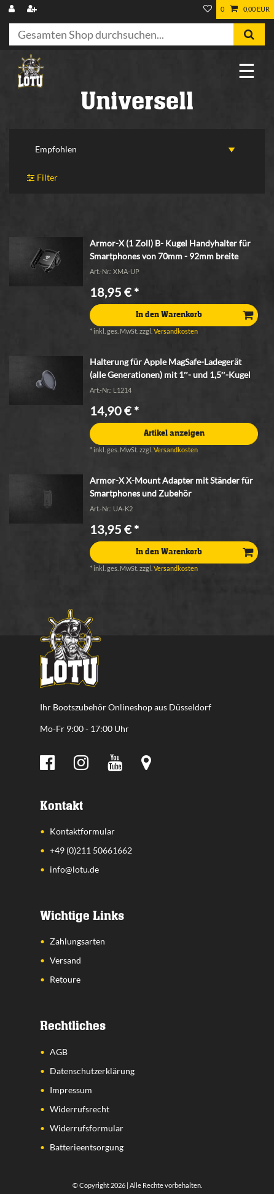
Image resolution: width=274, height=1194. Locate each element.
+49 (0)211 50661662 (91, 850)
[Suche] (249, 34)
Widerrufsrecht (79, 1109)
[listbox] (46, 262)
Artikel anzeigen (174, 433)
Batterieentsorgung (86, 1147)
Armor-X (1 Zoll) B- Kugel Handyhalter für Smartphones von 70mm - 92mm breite (170, 249)
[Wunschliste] (207, 9)
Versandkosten (176, 331)
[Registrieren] (33, 9)
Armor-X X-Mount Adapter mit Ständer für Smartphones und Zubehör (171, 486)
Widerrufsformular (86, 1128)
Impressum (71, 1090)
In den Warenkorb (194, 315)
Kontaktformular (82, 831)
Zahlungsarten (77, 941)
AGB (59, 1052)
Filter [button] (42, 178)
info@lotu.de (74, 869)
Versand (65, 960)
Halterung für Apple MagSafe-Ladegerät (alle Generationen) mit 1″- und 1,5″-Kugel (170, 368)
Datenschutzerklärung (92, 1071)
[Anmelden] (13, 9)
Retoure (65, 979)
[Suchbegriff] (121, 34)
